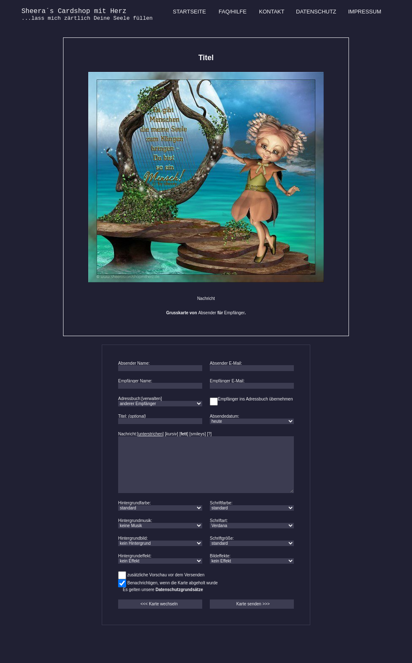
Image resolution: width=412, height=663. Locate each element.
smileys (197, 434)
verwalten (152, 398)
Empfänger (234, 312)
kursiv (171, 434)
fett (183, 434)
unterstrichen (150, 434)
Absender (207, 312)
